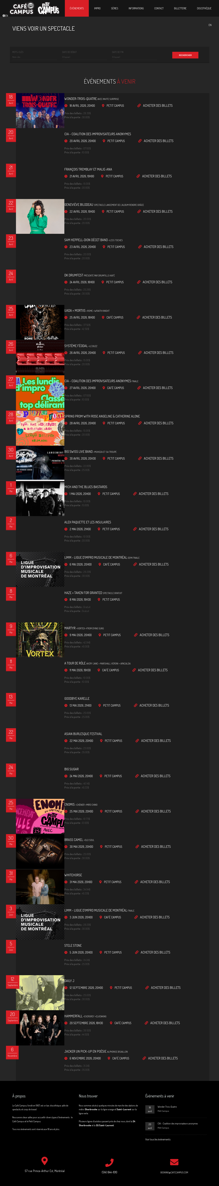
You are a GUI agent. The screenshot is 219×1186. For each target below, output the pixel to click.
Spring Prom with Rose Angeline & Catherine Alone (94, 400)
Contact (159, 8)
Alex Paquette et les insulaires (79, 500)
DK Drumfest (81, 266)
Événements (77, 8)
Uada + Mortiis (78, 299)
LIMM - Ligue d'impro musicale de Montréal (93, 534)
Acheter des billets (146, 105)
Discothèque (204, 8)
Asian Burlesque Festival (75, 701)
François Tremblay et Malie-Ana (80, 165)
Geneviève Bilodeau (96, 199)
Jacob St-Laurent (116, 1177)
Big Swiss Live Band (82, 433)
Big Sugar (63, 734)
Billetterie (180, 8)
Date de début (69, 52)
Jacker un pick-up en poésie (87, 1002)
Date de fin (117, 52)
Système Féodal (72, 333)
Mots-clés (17, 52)
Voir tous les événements (157, 1088)
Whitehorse (65, 835)
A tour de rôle (89, 634)
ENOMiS (72, 768)
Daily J (61, 935)
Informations (136, 8)
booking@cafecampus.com (174, 1121)
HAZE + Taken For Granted (85, 567)
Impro (97, 8)
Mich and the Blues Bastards (77, 467)
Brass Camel (71, 801)
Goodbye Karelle (68, 667)
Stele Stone (64, 902)
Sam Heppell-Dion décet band (85, 232)
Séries (114, 8)
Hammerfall (77, 969)
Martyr (76, 600)
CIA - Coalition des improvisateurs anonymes (89, 132)
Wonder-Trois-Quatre (83, 98)
